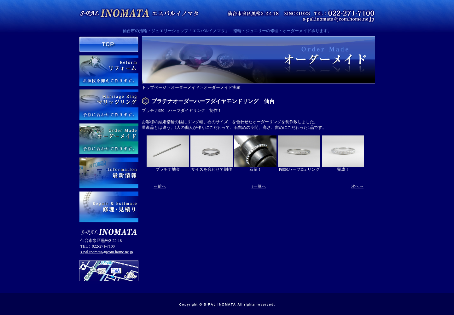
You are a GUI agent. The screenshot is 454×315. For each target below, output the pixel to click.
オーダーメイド (185, 87)
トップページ (154, 87)
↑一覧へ (258, 186)
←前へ (160, 186)
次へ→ (357, 186)
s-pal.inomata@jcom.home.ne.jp (106, 252)
